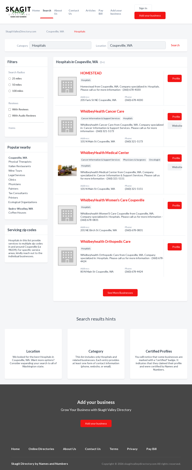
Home (36, 10)
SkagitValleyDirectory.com (21, 31)
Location (101, 45)
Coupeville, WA (55, 31)
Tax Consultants (18, 193)
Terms (114, 449)
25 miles (17, 78)
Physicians (14, 184)
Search (47, 10)
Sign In (143, 8)
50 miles (17, 84)
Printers (13, 197)
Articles (91, 10)
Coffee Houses (17, 212)
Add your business (116, 12)
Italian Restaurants (19, 166)
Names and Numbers (53, 463)
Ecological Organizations (22, 202)
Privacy (132, 449)
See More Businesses (120, 292)
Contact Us (74, 12)
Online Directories (41, 449)
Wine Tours (15, 170)
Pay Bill (101, 12)
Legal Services (16, 175)
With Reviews (20, 109)
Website (177, 125)
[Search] (174, 45)
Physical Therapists (20, 161)
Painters (13, 188)
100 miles (17, 90)
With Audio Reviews (24, 115)
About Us (58, 12)
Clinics (12, 179)
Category (22, 45)
